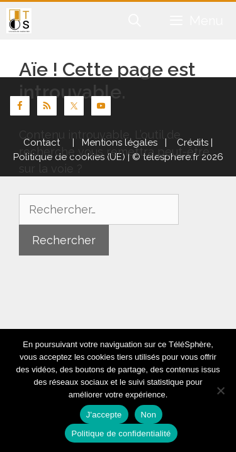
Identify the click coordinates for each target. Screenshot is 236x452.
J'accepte (104, 414)
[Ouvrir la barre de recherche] (135, 21)
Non (149, 414)
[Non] (220, 390)
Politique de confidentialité (121, 433)
